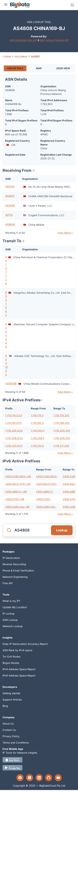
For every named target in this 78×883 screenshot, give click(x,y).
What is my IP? (11, 600)
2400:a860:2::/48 (16, 491)
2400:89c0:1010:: (46, 484)
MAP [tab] (39, 68)
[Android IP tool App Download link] (39, 767)
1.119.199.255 (61, 423)
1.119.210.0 (37, 445)
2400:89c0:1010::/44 (18, 484)
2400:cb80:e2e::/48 (17, 506)
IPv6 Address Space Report (19, 675)
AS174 (9, 214)
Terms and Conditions (16, 742)
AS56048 (11, 383)
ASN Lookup (10, 619)
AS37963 (6, 304)
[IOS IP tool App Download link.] (39, 760)
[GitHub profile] (48, 777)
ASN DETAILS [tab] (15, 68)
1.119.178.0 (37, 415)
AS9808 (10, 224)
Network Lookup (13, 626)
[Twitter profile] (29, 777)
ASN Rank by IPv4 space (17, 650)
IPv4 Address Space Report (19, 669)
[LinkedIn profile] (39, 777)
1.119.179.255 (61, 415)
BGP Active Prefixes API (54, 40)
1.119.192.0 (37, 423)
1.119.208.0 (37, 438)
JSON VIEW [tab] (63, 68)
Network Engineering (15, 576)
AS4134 (9, 186)
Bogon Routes (11, 662)
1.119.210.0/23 (13, 445)
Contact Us (9, 730)
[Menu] (6, 5)
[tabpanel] (39, 295)
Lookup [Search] (62, 530)
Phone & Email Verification (18, 570)
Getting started (11, 693)
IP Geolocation (11, 557)
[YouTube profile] (58, 777)
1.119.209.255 (61, 438)
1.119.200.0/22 (14, 430)
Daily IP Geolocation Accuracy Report (25, 643)
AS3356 (10, 205)
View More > (65, 232)
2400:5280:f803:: (47, 476)
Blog (5, 705)
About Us (8, 723)
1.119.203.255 (61, 430)
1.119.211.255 (61, 445)
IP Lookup (9, 613)
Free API (8, 583)
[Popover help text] (33, 171)
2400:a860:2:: (44, 491)
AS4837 (10, 196)
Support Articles (12, 699)
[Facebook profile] (20, 777)
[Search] (72, 5)
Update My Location (15, 607)
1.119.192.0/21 (13, 423)
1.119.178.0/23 (13, 415)
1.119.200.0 (37, 430)
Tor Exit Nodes (11, 656)
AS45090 (6, 335)
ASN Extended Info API (23, 40)
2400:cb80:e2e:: (46, 506)
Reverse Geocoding (14, 564)
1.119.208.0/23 (14, 438)
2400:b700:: (43, 499)
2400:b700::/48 (14, 499)
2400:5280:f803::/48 (18, 476)
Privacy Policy (11, 736)
